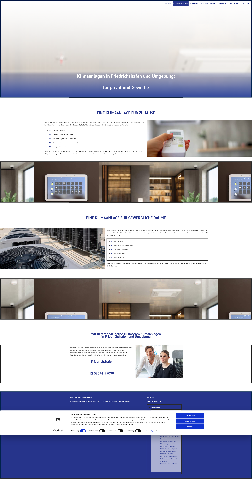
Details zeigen (149, 492)
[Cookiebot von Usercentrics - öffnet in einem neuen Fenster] (58, 492)
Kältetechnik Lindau (167, 454)
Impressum (150, 397)
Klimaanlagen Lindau (167, 414)
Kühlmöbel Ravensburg (168, 451)
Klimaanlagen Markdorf (168, 419)
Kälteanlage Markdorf (167, 446)
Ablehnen (190, 488)
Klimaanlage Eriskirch (167, 444)
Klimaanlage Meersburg (168, 441)
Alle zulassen (190, 476)
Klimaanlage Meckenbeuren (169, 424)
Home (168, 3)
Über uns (233, 3)
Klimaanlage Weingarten (168, 421)
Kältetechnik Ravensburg (168, 456)
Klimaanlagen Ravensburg (169, 416)
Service (222, 3)
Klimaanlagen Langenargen (169, 434)
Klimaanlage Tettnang (167, 426)
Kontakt (245, 3)
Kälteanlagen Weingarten (168, 449)
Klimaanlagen (180, 3)
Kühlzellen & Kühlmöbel (203, 3)
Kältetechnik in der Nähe (168, 464)
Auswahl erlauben (190, 482)
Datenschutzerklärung (154, 401)
